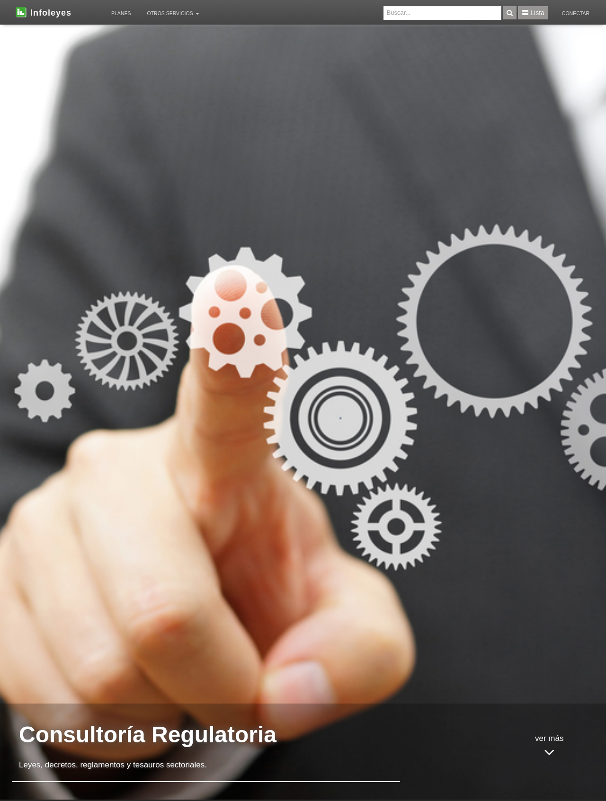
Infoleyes (42, 11)
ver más (549, 747)
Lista (533, 13)
